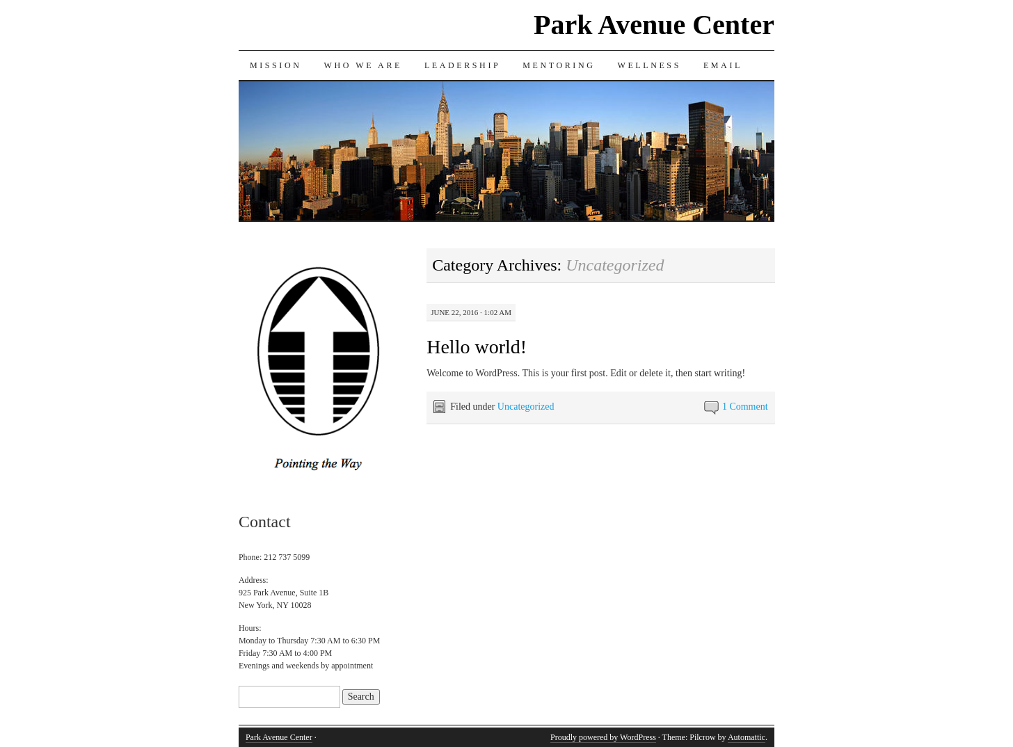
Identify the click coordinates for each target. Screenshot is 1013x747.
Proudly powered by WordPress (603, 737)
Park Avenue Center (654, 24)
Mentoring (559, 65)
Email (722, 65)
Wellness (648, 65)
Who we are (362, 65)
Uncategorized (526, 406)
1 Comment (745, 406)
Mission (276, 65)
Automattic (746, 737)
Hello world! (476, 347)
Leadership (462, 65)
